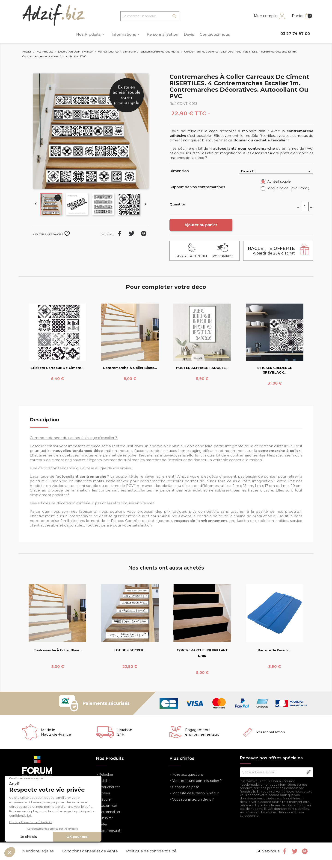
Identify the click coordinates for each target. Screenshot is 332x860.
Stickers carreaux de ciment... (57, 368)
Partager (119, 233)
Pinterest (143, 233)
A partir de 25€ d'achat (271, 250)
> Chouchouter (108, 787)
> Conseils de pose (184, 787)
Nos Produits (91, 34)
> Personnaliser (108, 812)
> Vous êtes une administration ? (195, 781)
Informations (126, 34)
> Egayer (103, 793)
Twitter (294, 851)
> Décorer (104, 799)
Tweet (131, 233)
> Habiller (103, 781)
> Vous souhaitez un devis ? (191, 799)
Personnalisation (162, 34)
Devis (189, 34)
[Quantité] (304, 206)
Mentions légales (38, 851)
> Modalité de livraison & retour (194, 793)
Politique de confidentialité (151, 851)
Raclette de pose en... (274, 650)
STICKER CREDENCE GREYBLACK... (274, 370)
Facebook (284, 851)
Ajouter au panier (200, 225)
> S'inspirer (104, 818)
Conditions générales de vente (90, 851)
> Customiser (106, 806)
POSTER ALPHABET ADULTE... (202, 368)
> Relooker (104, 774)
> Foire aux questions (186, 774)
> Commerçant (108, 830)
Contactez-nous (215, 34)
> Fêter (101, 824)
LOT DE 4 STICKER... (129, 650)
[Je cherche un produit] (149, 16)
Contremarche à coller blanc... (130, 368)
